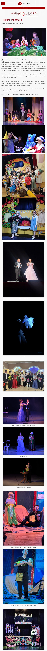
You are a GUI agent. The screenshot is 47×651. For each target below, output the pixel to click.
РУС (20, 3)
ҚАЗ (24, 3)
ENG (28, 3)
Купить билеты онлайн (25, 8)
